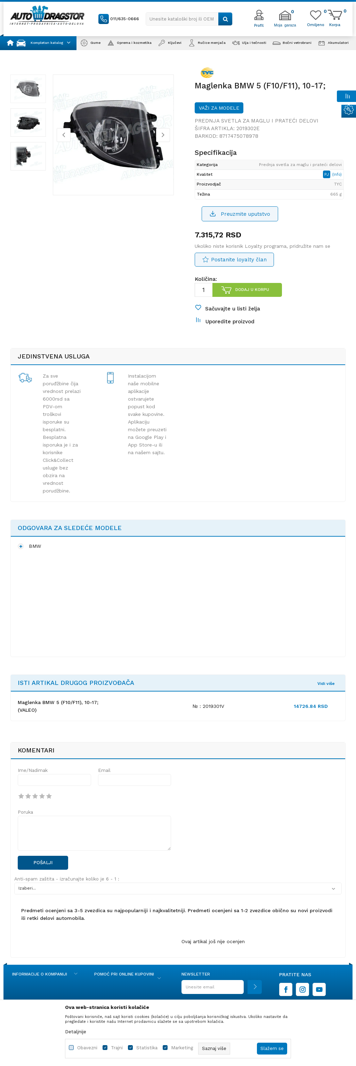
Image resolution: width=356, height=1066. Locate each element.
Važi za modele (219, 108)
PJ (327, 174)
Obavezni (87, 1047)
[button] (189, 19)
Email (104, 770)
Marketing (182, 1047)
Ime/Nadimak (33, 770)
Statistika (146, 1047)
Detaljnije (75, 1031)
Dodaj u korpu (252, 289)
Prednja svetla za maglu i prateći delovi (256, 121)
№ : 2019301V (208, 706)
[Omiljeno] (315, 24)
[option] (28, 88)
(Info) (337, 174)
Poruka (25, 812)
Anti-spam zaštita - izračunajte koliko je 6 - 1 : (66, 879)
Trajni (117, 1047)
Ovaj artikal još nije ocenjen (213, 941)
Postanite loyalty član (239, 259)
